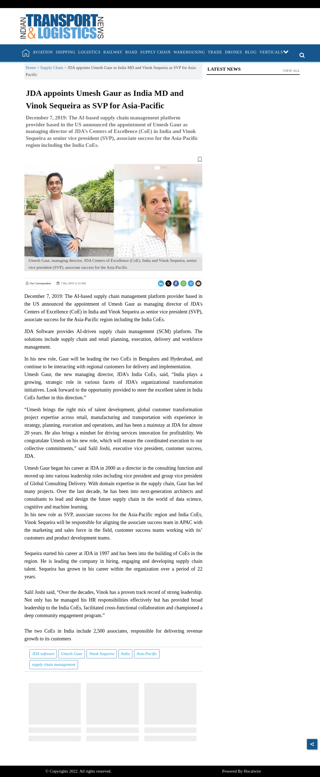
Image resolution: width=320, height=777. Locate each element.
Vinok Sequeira (101, 653)
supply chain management (53, 664)
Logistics (89, 52)
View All (291, 70)
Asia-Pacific (147, 653)
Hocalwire (252, 771)
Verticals (274, 52)
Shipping (65, 52)
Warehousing (189, 52)
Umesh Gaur (71, 653)
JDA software (43, 653)
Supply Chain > (53, 67)
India (125, 653)
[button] (113, 160)
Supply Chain (155, 52)
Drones (233, 52)
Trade (215, 52)
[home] (25, 53)
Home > (33, 67)
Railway (112, 52)
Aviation (43, 52)
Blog (251, 52)
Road (131, 52)
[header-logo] (62, 26)
